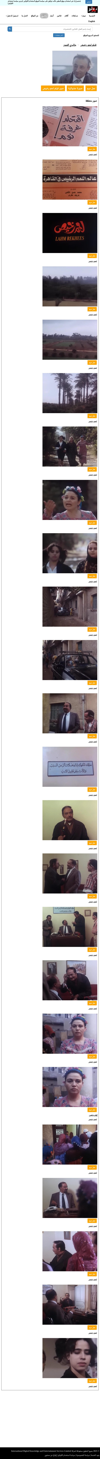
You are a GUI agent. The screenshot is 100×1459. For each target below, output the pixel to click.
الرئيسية (92, 16)
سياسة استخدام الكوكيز (66, 1455)
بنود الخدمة (95, 1455)
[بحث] (10, 29)
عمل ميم (92, 149)
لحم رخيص (92, 154)
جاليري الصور (69, 44)
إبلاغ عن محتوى (51, 1455)
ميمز (83, 16)
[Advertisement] (50, 1420)
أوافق (89, 2)
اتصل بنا (24, 16)
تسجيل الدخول (12, 16)
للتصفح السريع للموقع (91, 35)
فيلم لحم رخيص (88, 44)
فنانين (59, 16)
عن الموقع (34, 16)
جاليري (44, 16)
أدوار (51, 16)
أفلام (66, 16)
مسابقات (75, 16)
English (91, 21)
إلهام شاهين (93, 1115)
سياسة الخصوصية (83, 1455)
